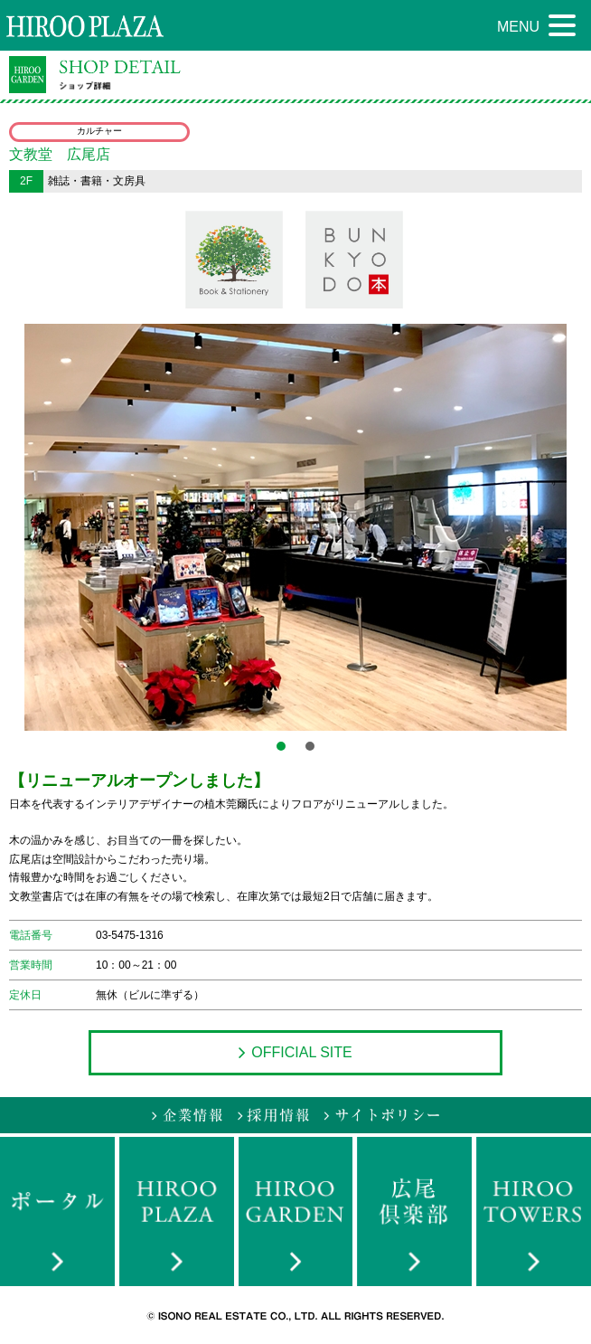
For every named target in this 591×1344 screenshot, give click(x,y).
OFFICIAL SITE (295, 1052)
